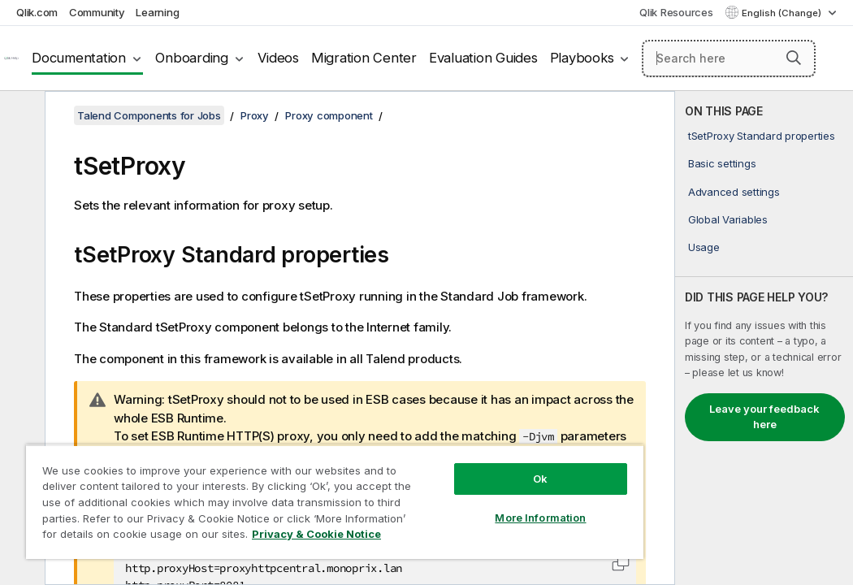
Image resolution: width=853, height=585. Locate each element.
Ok (436, 450)
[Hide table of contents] (20, 116)
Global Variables (728, 219)
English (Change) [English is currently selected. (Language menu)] (783, 13)
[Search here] (728, 58)
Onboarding (191, 58)
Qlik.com (37, 12)
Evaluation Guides (483, 58)
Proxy (254, 115)
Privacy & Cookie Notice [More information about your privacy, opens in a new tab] (136, 537)
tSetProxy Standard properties (761, 135)
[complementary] (764, 338)
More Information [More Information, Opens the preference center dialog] (437, 489)
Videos (278, 58)
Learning (157, 12)
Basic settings (722, 163)
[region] (273, 487)
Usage (704, 247)
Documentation (79, 58)
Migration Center (364, 58)
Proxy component (328, 115)
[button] (794, 58)
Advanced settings (734, 191)
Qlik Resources (676, 12)
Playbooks (582, 58)
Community (97, 12)
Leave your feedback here (764, 416)
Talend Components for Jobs (149, 115)
